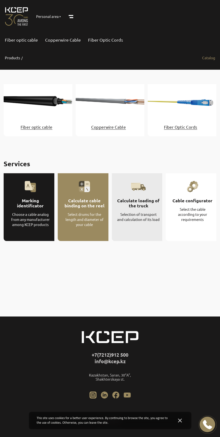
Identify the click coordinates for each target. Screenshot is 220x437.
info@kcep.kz (110, 361)
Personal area (48, 16)
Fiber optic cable (21, 40)
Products (12, 58)
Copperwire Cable (63, 40)
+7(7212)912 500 (110, 355)
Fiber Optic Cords (105, 40)
